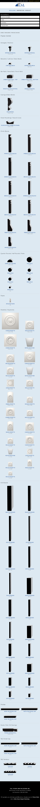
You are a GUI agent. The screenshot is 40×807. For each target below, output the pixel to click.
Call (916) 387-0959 (22, 1)
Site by (20, 799)
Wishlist (28, 10)
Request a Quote (34, 1)
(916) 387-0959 (24, 792)
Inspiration (20, 10)
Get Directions (16, 792)
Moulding (12, 10)
